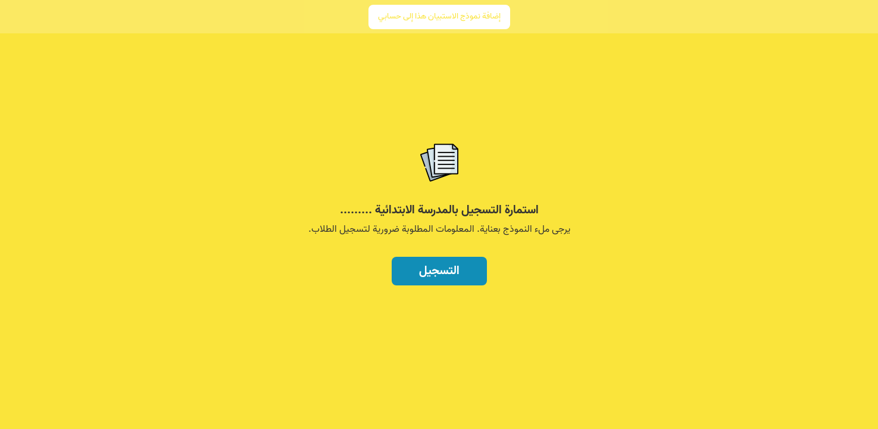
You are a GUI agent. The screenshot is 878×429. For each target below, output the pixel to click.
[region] (439, 171)
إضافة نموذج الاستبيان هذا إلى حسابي (439, 16)
